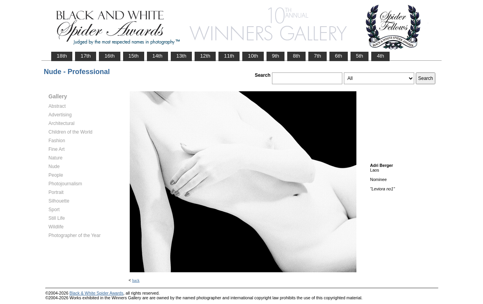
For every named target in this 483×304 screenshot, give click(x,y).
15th (133, 56)
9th (276, 56)
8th (296, 56)
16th (109, 56)
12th (205, 56)
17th (85, 56)
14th (157, 56)
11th (229, 56)
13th (181, 56)
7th (317, 56)
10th (252, 56)
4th (380, 56)
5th (360, 56)
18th (61, 56)
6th (339, 56)
